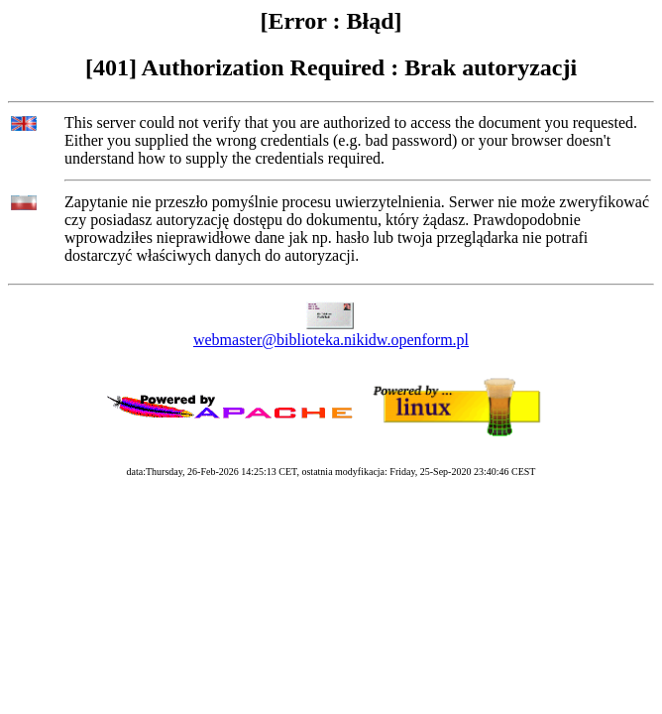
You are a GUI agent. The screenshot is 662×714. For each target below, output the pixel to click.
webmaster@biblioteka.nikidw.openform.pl (331, 339)
